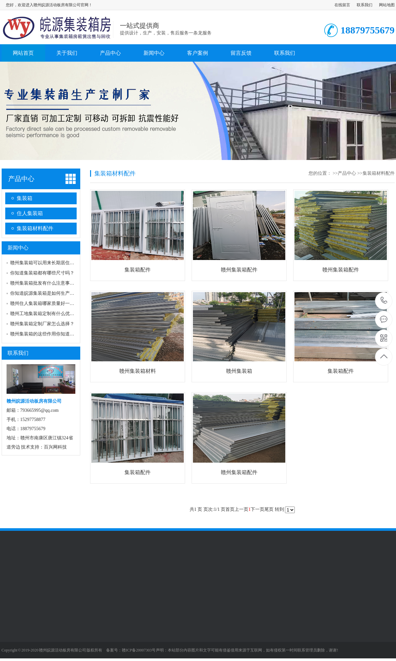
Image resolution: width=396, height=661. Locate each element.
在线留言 (342, 5)
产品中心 (110, 53)
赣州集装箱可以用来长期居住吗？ (44, 262)
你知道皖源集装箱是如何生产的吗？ (47, 293)
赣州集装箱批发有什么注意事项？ (44, 283)
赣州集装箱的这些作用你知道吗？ (44, 333)
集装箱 (24, 198)
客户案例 (197, 53)
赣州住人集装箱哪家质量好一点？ (44, 303)
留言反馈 (241, 53)
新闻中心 (153, 53)
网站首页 (23, 53)
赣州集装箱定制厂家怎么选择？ (42, 323)
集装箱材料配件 (35, 228)
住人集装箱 (30, 213)
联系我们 (364, 5)
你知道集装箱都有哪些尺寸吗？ (42, 272)
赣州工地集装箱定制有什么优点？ (44, 313)
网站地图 (387, 5)
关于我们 (66, 53)
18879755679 (384, 300)
